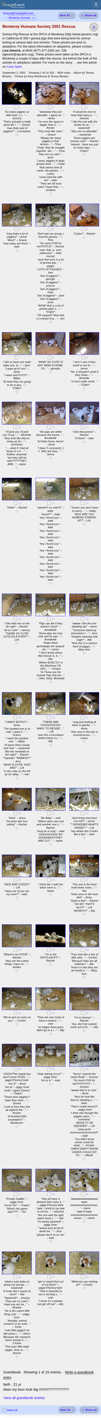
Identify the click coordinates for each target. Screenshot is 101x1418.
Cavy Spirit (14, 66)
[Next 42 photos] (66, 15)
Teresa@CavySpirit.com (18, 13)
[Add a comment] (17, 135)
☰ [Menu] (96, 5)
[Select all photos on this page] (3, 1410)
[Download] (94, 27)
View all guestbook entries (24, 1398)
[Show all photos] (88, 15)
